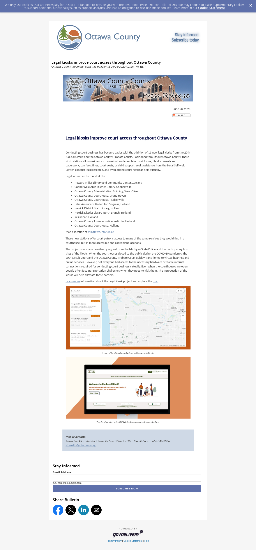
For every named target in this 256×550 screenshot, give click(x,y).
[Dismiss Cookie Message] (250, 4)
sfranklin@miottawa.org (81, 445)
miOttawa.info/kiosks (101, 232)
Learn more (73, 281)
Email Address (62, 472)
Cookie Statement (211, 8)
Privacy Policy (114, 541)
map (155, 281)
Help (146, 541)
